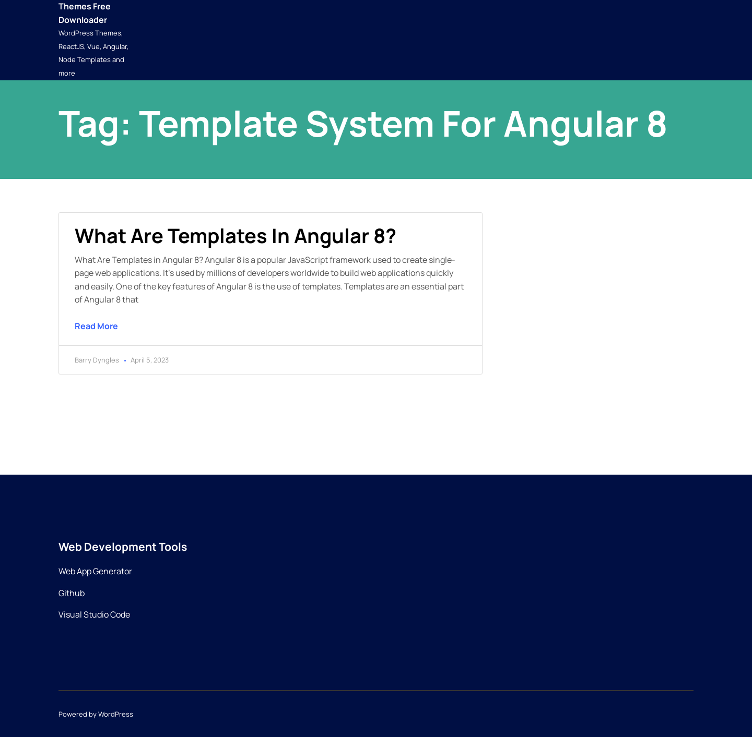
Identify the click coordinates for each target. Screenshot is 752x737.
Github (71, 593)
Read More (96, 326)
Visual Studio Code (94, 614)
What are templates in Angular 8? (235, 235)
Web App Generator (95, 571)
